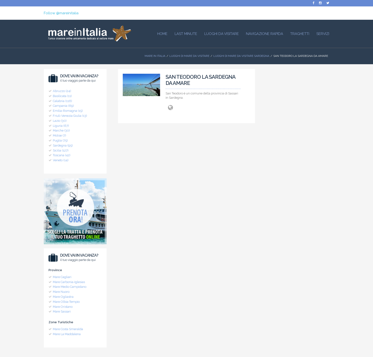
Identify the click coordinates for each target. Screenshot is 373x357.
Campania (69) (63, 106)
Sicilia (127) (61, 150)
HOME (162, 34)
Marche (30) (61, 130)
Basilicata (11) (62, 96)
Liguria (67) (61, 125)
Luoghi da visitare (221, 34)
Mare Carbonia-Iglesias (69, 282)
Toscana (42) (61, 155)
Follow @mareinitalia (61, 13)
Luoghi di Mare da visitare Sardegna (241, 56)
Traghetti (299, 34)
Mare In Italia (155, 56)
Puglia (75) (60, 140)
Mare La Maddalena (67, 334)
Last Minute (186, 34)
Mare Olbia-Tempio (66, 301)
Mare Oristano (63, 306)
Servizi (322, 34)
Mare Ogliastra (63, 296)
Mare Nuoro (61, 291)
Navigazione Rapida (264, 34)
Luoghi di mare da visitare (189, 56)
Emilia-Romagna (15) (68, 110)
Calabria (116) (62, 101)
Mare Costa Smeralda (68, 329)
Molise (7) (59, 135)
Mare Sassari (62, 311)
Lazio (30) (60, 120)
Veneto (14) (61, 160)
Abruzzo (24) (62, 91)
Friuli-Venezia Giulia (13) (70, 115)
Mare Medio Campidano (69, 287)
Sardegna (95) (63, 145)
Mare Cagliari (62, 277)
